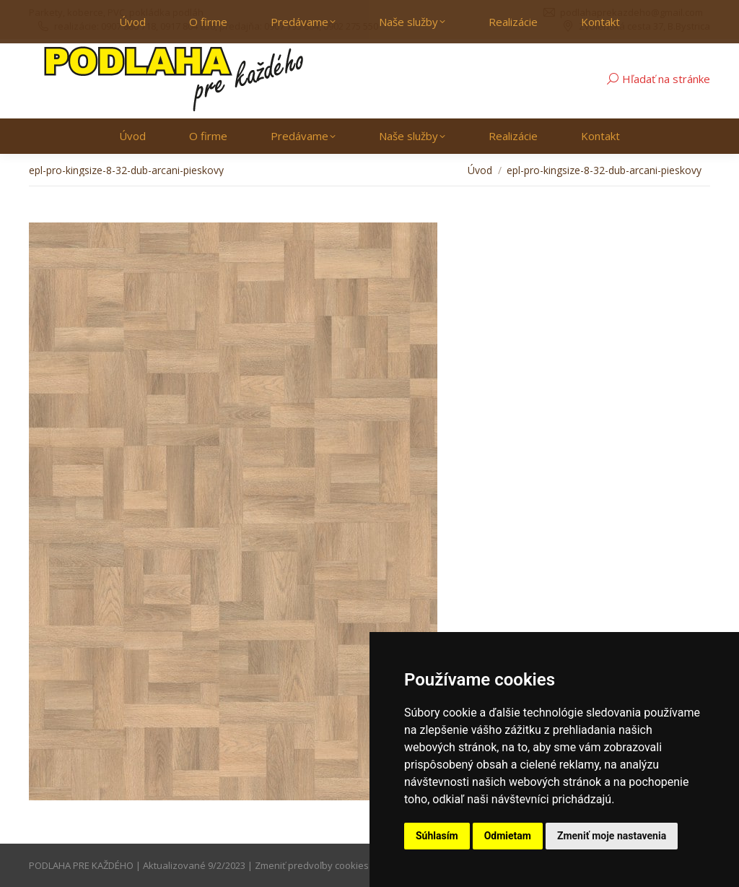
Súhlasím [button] (437, 835)
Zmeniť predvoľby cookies (312, 865)
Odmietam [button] (507, 835)
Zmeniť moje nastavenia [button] (611, 835)
